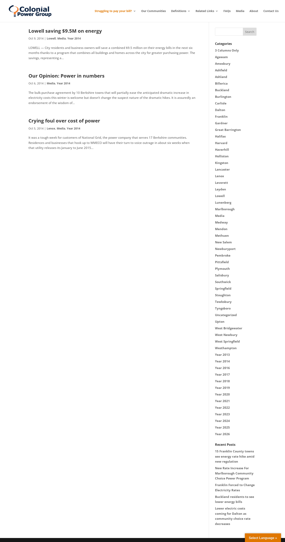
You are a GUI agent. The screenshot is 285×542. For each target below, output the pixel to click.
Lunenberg (223, 202)
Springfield (223, 288)
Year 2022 (222, 407)
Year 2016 (222, 368)
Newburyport (225, 249)
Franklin (221, 116)
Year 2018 (222, 381)
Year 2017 (222, 374)
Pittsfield (222, 262)
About (254, 11)
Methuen (222, 236)
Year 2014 (74, 38)
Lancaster (222, 169)
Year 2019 (222, 388)
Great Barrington (228, 130)
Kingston (221, 163)
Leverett (221, 183)
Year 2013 (222, 355)
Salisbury (222, 275)
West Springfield (227, 341)
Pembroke (222, 255)
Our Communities (153, 11)
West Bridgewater (228, 328)
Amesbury (222, 64)
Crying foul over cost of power (64, 120)
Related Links (205, 11)
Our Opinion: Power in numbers (66, 75)
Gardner (221, 123)
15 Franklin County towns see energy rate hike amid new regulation (235, 456)
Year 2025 (222, 427)
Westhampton (226, 348)
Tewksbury (223, 302)
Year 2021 (222, 401)
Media (240, 11)
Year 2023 (222, 414)
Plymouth (222, 269)
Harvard (221, 143)
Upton (219, 322)
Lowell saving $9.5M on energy (65, 30)
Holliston (222, 156)
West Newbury (226, 335)
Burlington (223, 97)
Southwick (223, 282)
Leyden (220, 189)
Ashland (221, 77)
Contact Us (271, 11)
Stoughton (223, 295)
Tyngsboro (223, 308)
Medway (221, 222)
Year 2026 (222, 434)
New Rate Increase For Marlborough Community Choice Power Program (234, 473)
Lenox (51, 128)
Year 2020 (222, 394)
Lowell (51, 38)
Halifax (220, 136)
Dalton (220, 110)
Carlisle (220, 103)
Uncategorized (226, 315)
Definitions (178, 11)
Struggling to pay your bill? (113, 11)
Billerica (221, 83)
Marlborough (225, 209)
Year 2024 (222, 421)
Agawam (221, 57)
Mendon (221, 229)
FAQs (227, 11)
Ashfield (221, 70)
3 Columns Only (227, 50)
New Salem (223, 242)
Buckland (222, 90)
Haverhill (222, 150)
